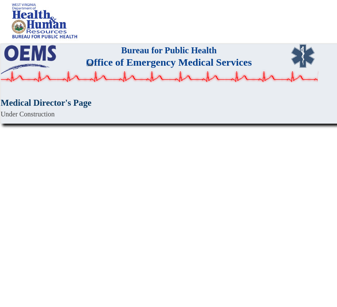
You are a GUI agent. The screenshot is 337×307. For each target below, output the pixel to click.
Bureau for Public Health (169, 50)
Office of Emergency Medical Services (169, 62)
